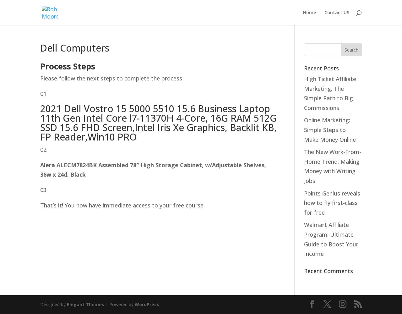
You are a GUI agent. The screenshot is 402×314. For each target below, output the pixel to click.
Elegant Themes (85, 304)
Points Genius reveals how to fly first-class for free (332, 203)
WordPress (147, 304)
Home (309, 12)
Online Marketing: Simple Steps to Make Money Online (330, 129)
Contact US (336, 12)
